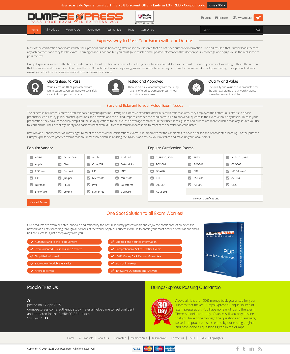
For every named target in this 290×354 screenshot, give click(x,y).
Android (123, 157)
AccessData (68, 157)
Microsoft (95, 178)
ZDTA (194, 157)
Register (221, 18)
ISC (34, 178)
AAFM (36, 157)
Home (34, 29)
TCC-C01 (158, 164)
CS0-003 (233, 164)
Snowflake (39, 191)
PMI (92, 185)
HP (91, 171)
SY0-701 (195, 164)
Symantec (95, 191)
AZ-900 (195, 185)
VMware (123, 191)
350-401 (195, 178)
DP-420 (157, 171)
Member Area (139, 338)
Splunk (65, 191)
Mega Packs (73, 29)
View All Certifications (206, 198)
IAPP (120, 171)
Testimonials (114, 29)
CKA (193, 171)
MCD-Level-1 (236, 171)
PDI (155, 178)
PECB (64, 185)
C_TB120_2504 (161, 157)
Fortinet (65, 171)
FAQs (131, 29)
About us (103, 338)
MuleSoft (123, 178)
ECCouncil (38, 171)
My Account (242, 18)
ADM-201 (158, 191)
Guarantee (93, 29)
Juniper (65, 178)
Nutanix (37, 185)
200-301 (158, 185)
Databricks (124, 164)
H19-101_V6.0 (237, 157)
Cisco (64, 164)
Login (206, 18)
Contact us (147, 29)
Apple (36, 164)
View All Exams (38, 202)
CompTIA (95, 164)
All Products (52, 29)
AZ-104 (233, 178)
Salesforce (124, 185)
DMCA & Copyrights (211, 338)
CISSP (232, 185)
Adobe (93, 157)
